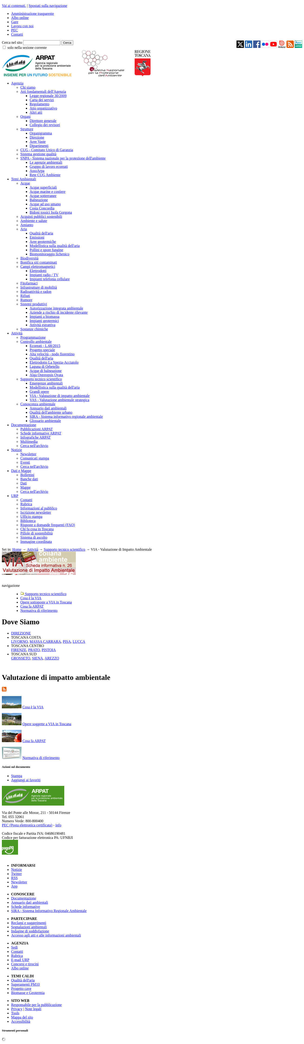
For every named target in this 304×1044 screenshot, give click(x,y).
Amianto (26, 225)
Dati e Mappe (21, 471)
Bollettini (27, 475)
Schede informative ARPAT (40, 433)
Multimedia (29, 442)
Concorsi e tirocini (25, 964)
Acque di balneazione (46, 371)
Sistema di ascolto (33, 537)
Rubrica (26, 504)
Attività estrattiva (42, 325)
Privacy (16, 1009)
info (58, 825)
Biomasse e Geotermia (28, 993)
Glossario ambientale (45, 421)
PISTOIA (49, 650)
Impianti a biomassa (44, 317)
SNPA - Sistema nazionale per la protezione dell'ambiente (63, 158)
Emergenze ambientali (46, 383)
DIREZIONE (21, 633)
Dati (23, 483)
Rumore (26, 300)
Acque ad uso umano (45, 204)
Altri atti (36, 112)
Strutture (26, 129)
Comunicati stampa (34, 458)
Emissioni (37, 237)
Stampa (16, 776)
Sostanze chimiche (34, 329)
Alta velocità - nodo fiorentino (52, 354)
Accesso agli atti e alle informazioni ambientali (46, 935)
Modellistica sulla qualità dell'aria (55, 246)
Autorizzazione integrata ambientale (56, 308)
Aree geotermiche (43, 242)
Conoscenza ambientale (37, 404)
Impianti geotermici (44, 321)
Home (16, 549)
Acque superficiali (43, 187)
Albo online (20, 18)
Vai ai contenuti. (14, 6)
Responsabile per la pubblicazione (36, 1005)
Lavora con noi (22, 26)
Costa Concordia (42, 208)
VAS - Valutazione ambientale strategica (59, 400)
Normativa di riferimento (41, 758)
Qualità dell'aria (41, 233)
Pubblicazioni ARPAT (36, 429)
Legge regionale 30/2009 (48, 96)
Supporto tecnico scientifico (41, 379)
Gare (14, 22)
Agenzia (17, 83)
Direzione (37, 137)
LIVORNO (19, 642)
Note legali (33, 1009)
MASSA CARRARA (45, 642)
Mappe (25, 487)
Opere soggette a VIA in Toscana (46, 724)
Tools (15, 1013)
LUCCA (79, 642)
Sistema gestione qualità (38, 154)
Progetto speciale (42, 350)
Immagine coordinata (36, 542)
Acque (25, 183)
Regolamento (39, 104)
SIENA (37, 658)
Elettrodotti (38, 271)
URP (14, 496)
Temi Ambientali (23, 179)
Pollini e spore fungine (46, 250)
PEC (14, 30)
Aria (23, 229)
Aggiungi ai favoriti (25, 780)
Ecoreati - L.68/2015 (45, 346)
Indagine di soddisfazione (30, 931)
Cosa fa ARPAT (34, 741)
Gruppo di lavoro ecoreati (49, 167)
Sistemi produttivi (33, 304)
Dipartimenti (39, 146)
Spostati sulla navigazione (48, 6)
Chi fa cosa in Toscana (37, 529)
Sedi (14, 947)
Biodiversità (29, 258)
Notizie (16, 450)
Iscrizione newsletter (35, 512)
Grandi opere (39, 392)
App (14, 886)
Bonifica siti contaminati (38, 262)
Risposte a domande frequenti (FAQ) (47, 525)
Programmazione (33, 337)
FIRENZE (18, 650)
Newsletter (28, 454)
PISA (67, 642)
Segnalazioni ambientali (29, 927)
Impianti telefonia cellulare (50, 279)
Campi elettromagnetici (37, 267)
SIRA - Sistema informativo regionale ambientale (66, 417)
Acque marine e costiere (47, 192)
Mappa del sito (22, 1017)
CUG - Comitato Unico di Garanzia (46, 150)
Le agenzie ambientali (46, 162)
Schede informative (25, 907)
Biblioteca (28, 521)
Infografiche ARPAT (35, 437)
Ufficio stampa (31, 517)
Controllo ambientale (36, 342)
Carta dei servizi (42, 100)
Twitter (16, 874)
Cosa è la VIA (32, 707)
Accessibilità (20, 1021)
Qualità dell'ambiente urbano (51, 412)
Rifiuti (25, 296)
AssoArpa (37, 171)
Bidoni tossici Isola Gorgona (51, 212)
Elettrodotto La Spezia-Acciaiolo (54, 362)
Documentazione (23, 425)
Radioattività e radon (35, 292)
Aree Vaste (38, 142)
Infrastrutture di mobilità (38, 287)
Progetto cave (21, 989)
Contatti (17, 34)
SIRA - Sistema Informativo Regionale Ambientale (49, 911)
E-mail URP (20, 960)
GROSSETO (20, 658)
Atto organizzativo (43, 108)
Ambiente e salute (33, 221)
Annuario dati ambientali (48, 408)
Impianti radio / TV (44, 275)
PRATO (34, 650)
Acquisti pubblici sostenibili (41, 217)
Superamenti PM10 (25, 984)
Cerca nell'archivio (34, 446)
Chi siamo (27, 87)
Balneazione (39, 200)
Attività (16, 333)
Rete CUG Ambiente (45, 175)
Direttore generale (43, 121)
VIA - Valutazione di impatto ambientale (60, 396)
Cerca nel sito (12, 42)
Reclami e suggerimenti (28, 923)
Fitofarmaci (29, 283)
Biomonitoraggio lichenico (49, 254)
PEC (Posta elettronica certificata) (27, 825)
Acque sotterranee (43, 196)
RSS (14, 878)
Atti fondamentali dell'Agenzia (43, 92)
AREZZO (52, 658)
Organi (25, 117)
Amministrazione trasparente (32, 14)
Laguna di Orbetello (44, 367)
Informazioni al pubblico (38, 508)
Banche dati (29, 479)
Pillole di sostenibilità (36, 533)
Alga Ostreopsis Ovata (46, 375)
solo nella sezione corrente (27, 48)
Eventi (25, 462)
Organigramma (41, 133)
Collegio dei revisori (45, 125)
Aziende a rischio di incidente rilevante (59, 312)
